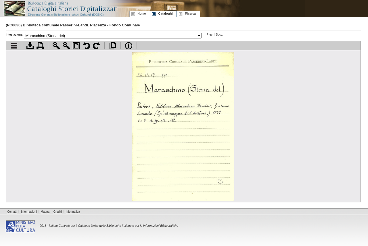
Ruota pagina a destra (96, 45)
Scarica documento (30, 45)
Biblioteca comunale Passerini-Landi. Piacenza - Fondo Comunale (81, 25)
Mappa (45, 211)
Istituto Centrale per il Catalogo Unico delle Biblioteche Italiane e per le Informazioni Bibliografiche (113, 225)
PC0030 (13, 25)
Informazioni (29, 211)
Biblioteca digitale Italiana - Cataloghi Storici (60, 8)
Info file (128, 45)
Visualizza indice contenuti (14, 45)
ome (141, 13)
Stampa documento (40, 45)
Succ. (219, 34)
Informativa (73, 211)
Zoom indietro (66, 45)
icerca (190, 13)
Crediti (57, 211)
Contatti (12, 211)
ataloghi (165, 13)
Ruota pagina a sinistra (86, 45)
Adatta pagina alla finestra (76, 45)
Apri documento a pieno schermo (112, 45)
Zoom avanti (56, 45)
